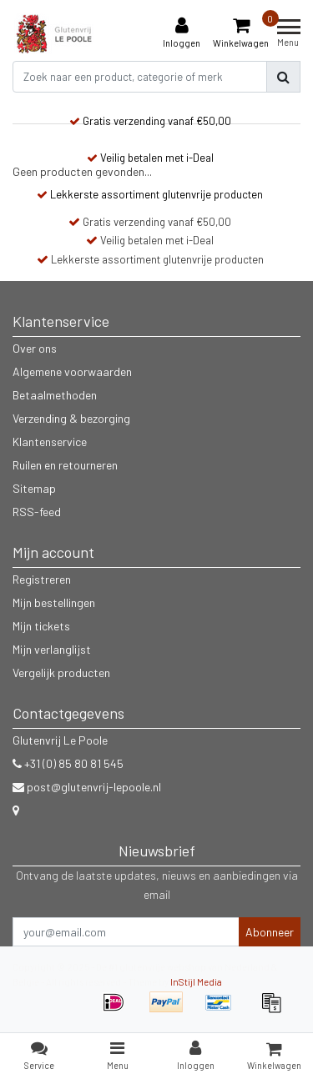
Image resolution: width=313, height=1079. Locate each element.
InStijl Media (196, 981)
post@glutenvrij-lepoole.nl (87, 787)
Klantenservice (50, 441)
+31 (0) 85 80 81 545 (68, 763)
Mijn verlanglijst (52, 649)
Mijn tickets (41, 626)
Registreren (42, 579)
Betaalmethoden (55, 395)
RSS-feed (37, 511)
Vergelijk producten (61, 672)
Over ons (35, 348)
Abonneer (269, 932)
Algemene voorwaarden (72, 371)
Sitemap (34, 488)
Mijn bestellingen (54, 602)
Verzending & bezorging (71, 418)
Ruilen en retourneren (65, 465)
